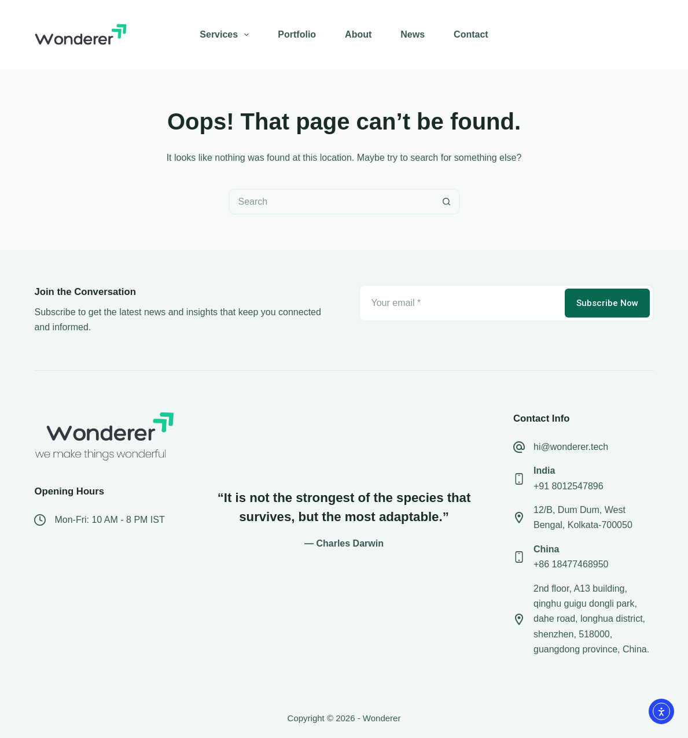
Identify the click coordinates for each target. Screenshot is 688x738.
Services (226, 35)
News (412, 34)
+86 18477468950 (571, 564)
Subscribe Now (607, 303)
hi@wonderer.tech (571, 447)
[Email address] (461, 303)
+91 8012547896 (569, 486)
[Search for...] (331, 202)
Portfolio (297, 34)
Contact (471, 34)
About (358, 34)
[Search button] (447, 202)
